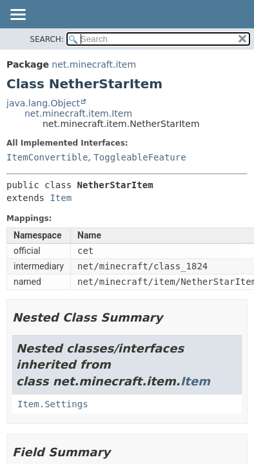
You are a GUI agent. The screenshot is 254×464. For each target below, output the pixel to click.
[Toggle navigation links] (17, 15)
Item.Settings (52, 404)
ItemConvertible (47, 157)
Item (61, 198)
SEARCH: (47, 39)
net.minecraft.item (94, 64)
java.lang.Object (43, 103)
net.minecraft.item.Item (78, 113)
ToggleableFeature (139, 157)
